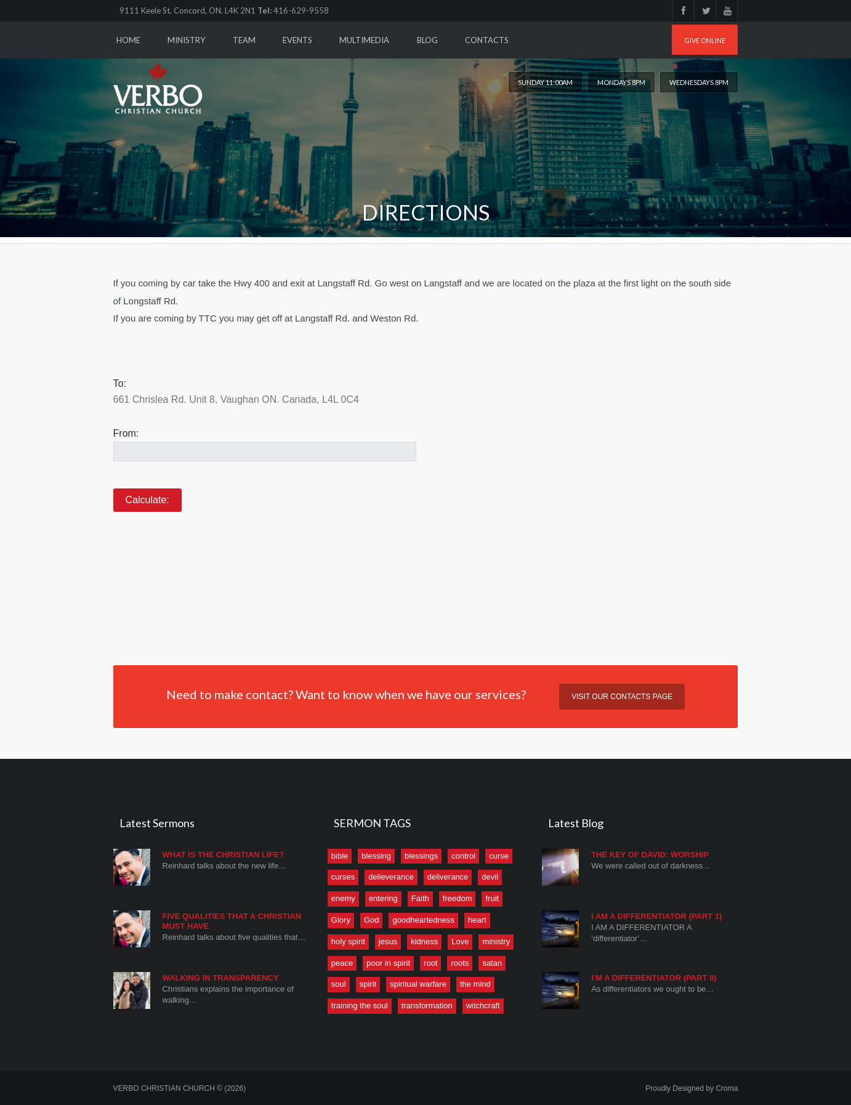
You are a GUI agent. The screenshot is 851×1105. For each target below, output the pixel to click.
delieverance (391, 876)
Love (460, 941)
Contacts (487, 40)
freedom (457, 898)
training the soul (359, 1005)
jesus (388, 941)
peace (342, 963)
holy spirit (348, 941)
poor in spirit (388, 963)
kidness (424, 941)
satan (492, 963)
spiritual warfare (418, 984)
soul (338, 984)
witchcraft (483, 1005)
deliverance (448, 876)
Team (244, 40)
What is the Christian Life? (223, 854)
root (430, 963)
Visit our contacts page (621, 696)
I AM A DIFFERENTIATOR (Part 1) (656, 916)
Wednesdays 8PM (698, 82)
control (463, 855)
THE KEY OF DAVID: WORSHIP (650, 854)
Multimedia (364, 40)
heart (477, 920)
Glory (340, 920)
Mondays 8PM (621, 82)
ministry (496, 941)
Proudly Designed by (691, 1088)
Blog (427, 40)
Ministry (186, 40)
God (371, 920)
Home (128, 40)
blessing (376, 855)
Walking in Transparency (221, 977)
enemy (343, 898)
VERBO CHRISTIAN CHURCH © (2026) (179, 1088)
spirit (368, 984)
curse (499, 855)
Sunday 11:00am (545, 82)
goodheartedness (423, 920)
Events (297, 40)
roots (460, 963)
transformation (427, 1005)
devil (490, 876)
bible (339, 855)
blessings (421, 855)
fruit (492, 898)
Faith (420, 898)
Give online (704, 40)
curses (343, 876)
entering (383, 898)
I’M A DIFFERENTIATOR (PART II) (653, 977)
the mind (475, 984)
